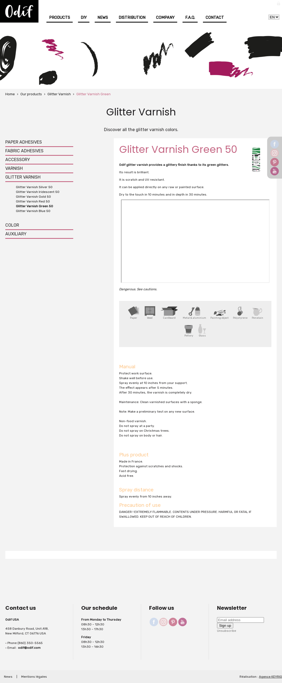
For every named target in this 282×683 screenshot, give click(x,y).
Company (165, 17)
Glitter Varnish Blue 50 (33, 211)
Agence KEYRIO (270, 676)
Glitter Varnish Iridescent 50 (37, 192)
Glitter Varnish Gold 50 (33, 196)
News (102, 17)
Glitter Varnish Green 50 (34, 206)
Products (59, 17)
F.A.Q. (190, 17)
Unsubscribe (226, 631)
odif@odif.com (29, 648)
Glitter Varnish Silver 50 (34, 187)
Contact (215, 17)
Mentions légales (34, 676)
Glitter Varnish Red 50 (33, 201)
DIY (84, 17)
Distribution (132, 17)
